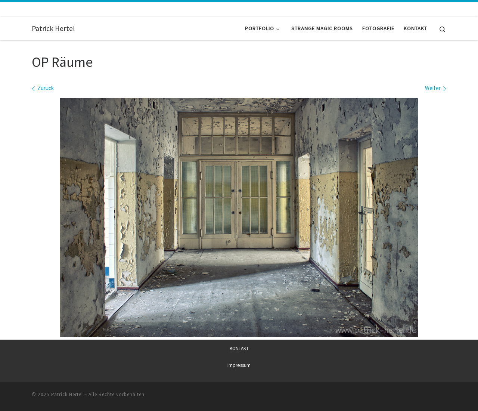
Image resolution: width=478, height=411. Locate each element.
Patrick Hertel (67, 394)
